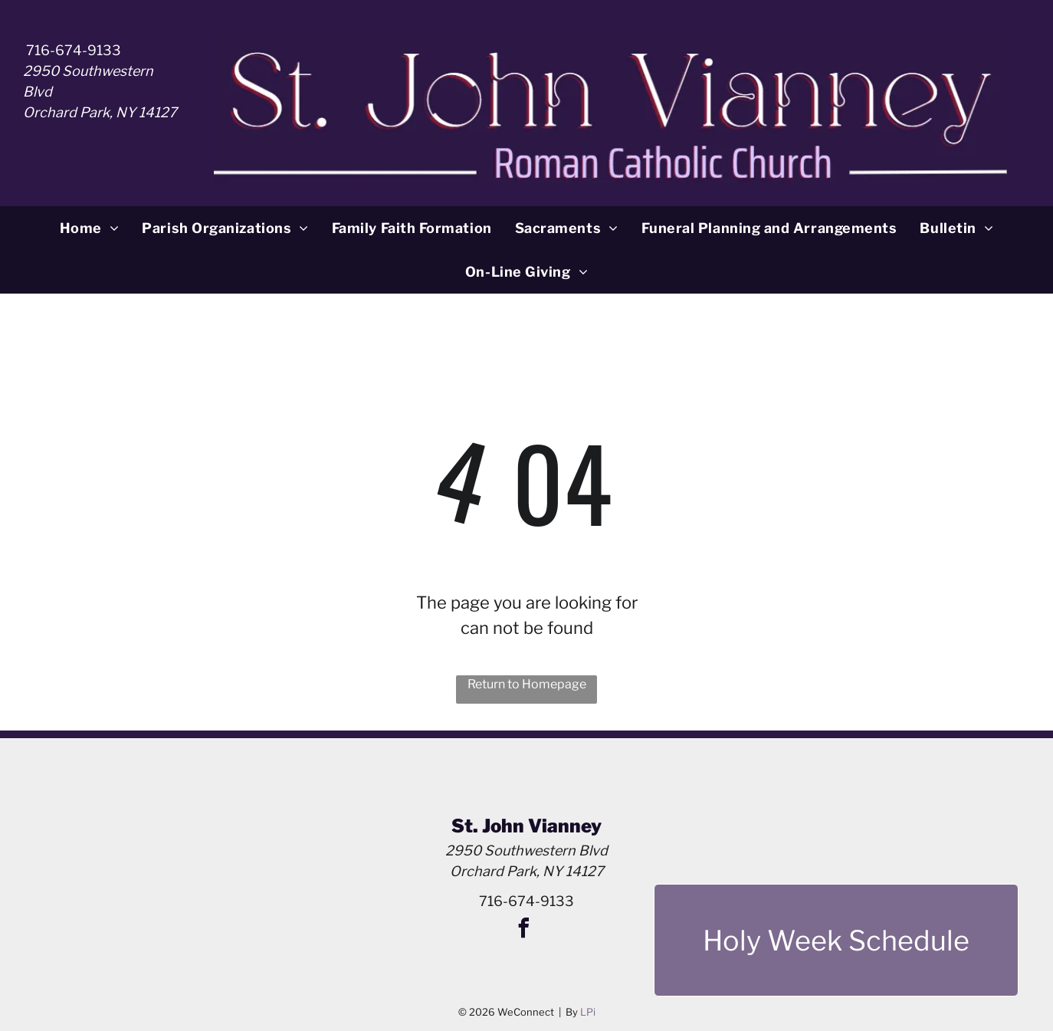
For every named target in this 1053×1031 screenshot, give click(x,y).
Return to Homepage (526, 684)
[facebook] (523, 930)
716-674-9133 (73, 50)
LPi (587, 1012)
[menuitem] (89, 228)
